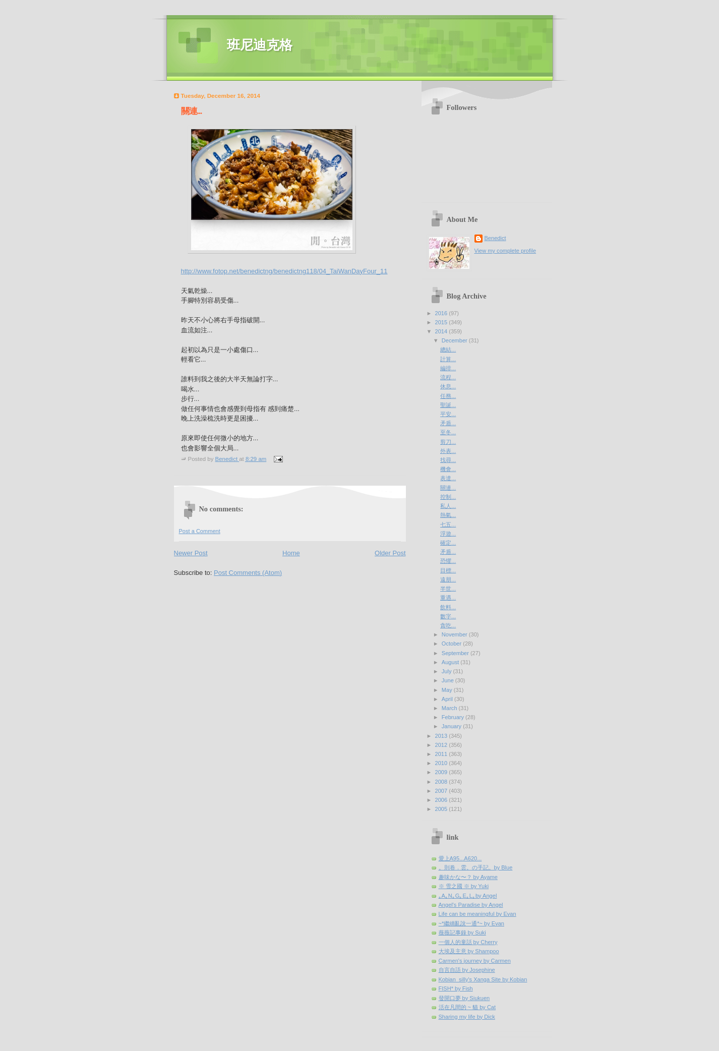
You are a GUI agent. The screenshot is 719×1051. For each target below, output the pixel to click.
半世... (448, 589)
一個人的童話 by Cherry (468, 942)
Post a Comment (199, 531)
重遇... (448, 598)
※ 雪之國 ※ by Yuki (464, 886)
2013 (442, 736)
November (455, 634)
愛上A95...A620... (460, 858)
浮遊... (448, 534)
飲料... (448, 607)
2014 (442, 331)
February (453, 717)
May (448, 690)
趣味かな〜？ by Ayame (468, 877)
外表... (448, 451)
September (456, 653)
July (447, 671)
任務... (448, 396)
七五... (448, 524)
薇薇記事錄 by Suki (462, 932)
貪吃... (448, 625)
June (448, 680)
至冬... (448, 432)
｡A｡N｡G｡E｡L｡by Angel (468, 896)
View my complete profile (505, 251)
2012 (442, 745)
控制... (448, 497)
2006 (442, 800)
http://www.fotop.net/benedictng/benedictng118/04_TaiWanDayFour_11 (284, 271)
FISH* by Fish (456, 988)
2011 (442, 754)
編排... (448, 368)
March (450, 708)
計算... (448, 359)
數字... (448, 616)
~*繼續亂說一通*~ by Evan (472, 923)
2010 (442, 763)
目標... (448, 570)
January (452, 726)
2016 (442, 313)
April (448, 699)
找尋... (448, 460)
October (452, 643)
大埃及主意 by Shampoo (469, 951)
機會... (448, 469)
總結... (448, 349)
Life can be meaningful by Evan (477, 914)
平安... (448, 414)
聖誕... (448, 405)
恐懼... (448, 561)
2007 (442, 791)
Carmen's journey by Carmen (475, 961)
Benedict (495, 238)
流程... (448, 377)
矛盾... (448, 423)
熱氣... (448, 515)
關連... (448, 488)
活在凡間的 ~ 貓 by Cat (467, 1007)
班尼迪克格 (259, 45)
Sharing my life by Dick (467, 1017)
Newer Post (191, 553)
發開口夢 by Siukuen (464, 998)
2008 (442, 782)
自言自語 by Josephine (467, 970)
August (451, 662)
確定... (448, 543)
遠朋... (448, 579)
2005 (442, 809)
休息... (448, 386)
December (455, 340)
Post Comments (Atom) (248, 572)
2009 (442, 772)
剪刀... (448, 442)
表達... (448, 478)
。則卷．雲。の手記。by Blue (476, 867)
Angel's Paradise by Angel (471, 905)
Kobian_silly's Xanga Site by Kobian (483, 979)
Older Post (390, 553)
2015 (442, 322)
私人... (448, 506)
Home (291, 553)
